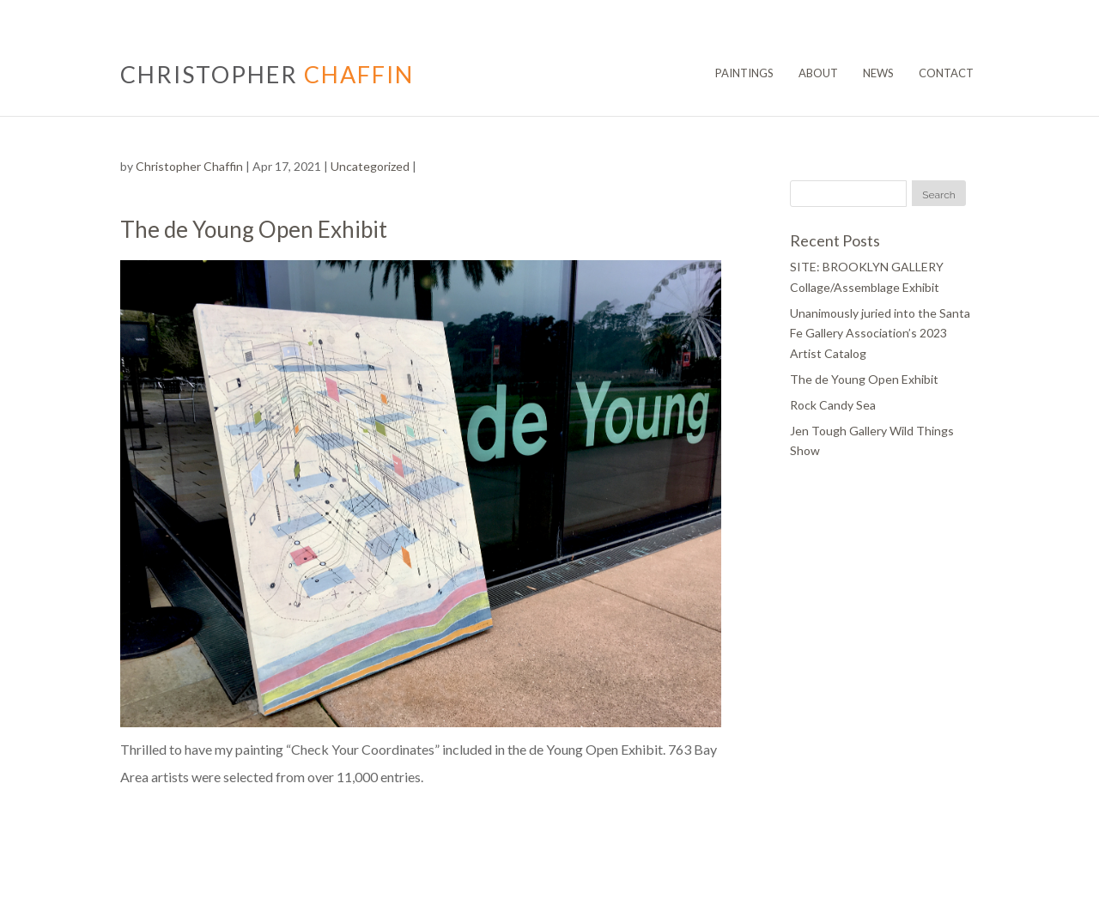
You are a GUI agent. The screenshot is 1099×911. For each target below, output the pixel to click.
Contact (946, 73)
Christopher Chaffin (189, 166)
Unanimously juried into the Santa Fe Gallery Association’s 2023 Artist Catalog (880, 333)
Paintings (744, 73)
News (878, 73)
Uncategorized (370, 166)
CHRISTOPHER (267, 74)
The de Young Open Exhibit (864, 379)
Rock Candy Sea (833, 405)
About (818, 73)
